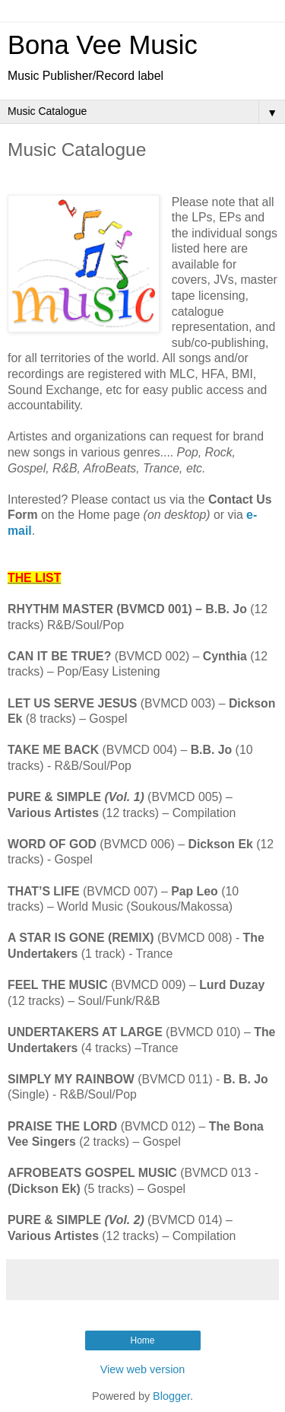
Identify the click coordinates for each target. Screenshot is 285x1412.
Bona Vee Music (103, 44)
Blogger (171, 1396)
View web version (142, 1369)
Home (142, 1340)
